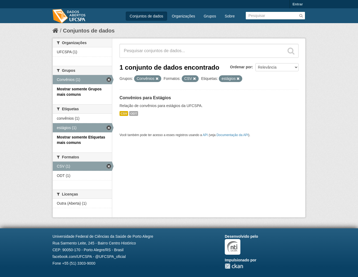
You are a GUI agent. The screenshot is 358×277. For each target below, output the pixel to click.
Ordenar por (241, 67)
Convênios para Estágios (145, 97)
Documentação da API (232, 135)
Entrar (298, 4)
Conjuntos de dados (146, 16)
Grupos (210, 16)
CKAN (234, 266)
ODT (133, 113)
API (205, 135)
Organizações (183, 16)
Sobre (230, 16)
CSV (124, 113)
